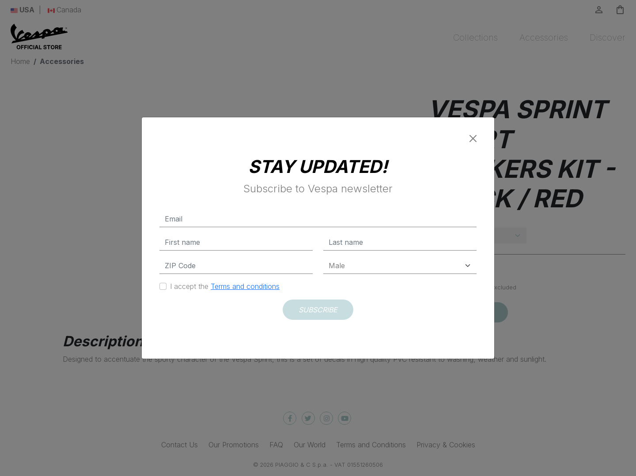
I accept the (225, 286)
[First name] (236, 242)
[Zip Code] (236, 266)
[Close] (473, 138)
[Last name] (400, 242)
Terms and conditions (245, 286)
